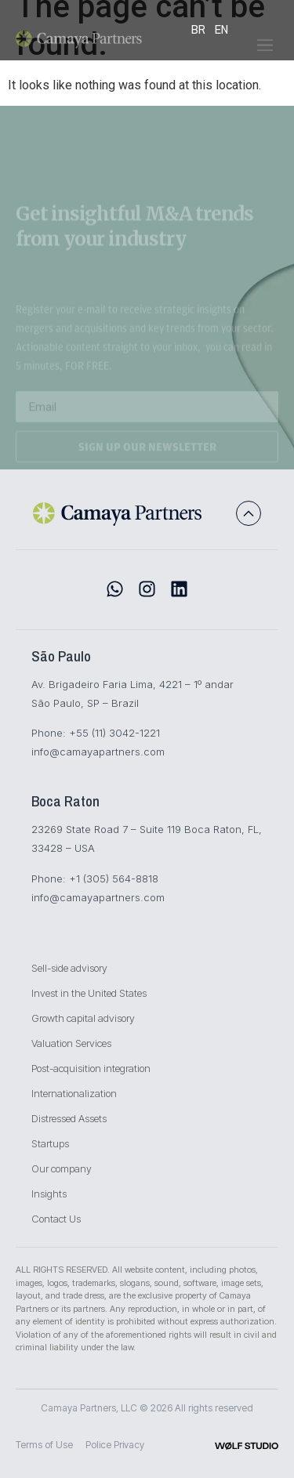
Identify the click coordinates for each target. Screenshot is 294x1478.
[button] (265, 50)
